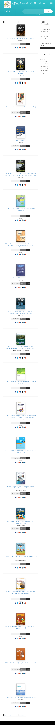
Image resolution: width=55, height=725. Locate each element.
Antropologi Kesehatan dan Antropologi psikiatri (21, 38)
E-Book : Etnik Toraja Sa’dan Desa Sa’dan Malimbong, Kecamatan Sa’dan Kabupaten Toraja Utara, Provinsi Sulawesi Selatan (20, 175)
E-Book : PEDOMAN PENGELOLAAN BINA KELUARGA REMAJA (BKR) (20, 452)
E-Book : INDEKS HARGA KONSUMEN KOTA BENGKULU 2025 (21, 557)
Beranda (21, 722)
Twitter (31, 722)
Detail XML (23, 43)
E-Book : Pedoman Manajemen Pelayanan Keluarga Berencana (21, 382)
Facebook (27, 722)
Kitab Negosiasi (20, 140)
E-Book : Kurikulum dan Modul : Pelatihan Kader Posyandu (21, 209)
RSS (48, 722)
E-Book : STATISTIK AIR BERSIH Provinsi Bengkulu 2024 (21, 697)
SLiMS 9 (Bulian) (7, 722)
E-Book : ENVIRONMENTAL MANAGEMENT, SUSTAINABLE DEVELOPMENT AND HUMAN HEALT (21, 347)
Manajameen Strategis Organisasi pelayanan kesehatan (21, 72)
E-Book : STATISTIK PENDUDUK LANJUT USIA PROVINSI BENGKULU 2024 (21, 627)
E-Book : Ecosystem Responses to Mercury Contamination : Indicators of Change (20, 312)
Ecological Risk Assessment (21, 278)
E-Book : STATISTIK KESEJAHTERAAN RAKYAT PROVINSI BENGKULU (20, 663)
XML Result (45, 47)
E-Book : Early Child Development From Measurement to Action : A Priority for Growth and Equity (21, 245)
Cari (48, 11)
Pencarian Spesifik (37, 14)
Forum (45, 722)
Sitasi (28, 43)
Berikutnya (15, 715)
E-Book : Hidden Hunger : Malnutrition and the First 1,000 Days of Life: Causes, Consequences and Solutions (21, 417)
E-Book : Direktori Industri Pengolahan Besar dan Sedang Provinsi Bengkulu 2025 (20, 592)
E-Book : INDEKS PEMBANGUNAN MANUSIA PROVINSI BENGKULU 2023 (21, 522)
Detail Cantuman (16, 43)
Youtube (36, 722)
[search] (33, 11)
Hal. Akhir (22, 715)
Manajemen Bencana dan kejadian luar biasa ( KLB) (21, 107)
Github (40, 722)
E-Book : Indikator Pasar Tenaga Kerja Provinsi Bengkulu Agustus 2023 (20, 487)
